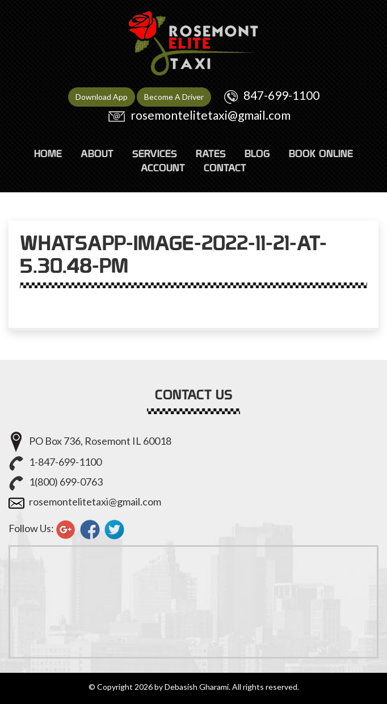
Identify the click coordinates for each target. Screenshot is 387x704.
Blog (257, 153)
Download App (101, 97)
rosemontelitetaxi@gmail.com (211, 115)
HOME (48, 153)
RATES (211, 153)
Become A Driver (174, 97)
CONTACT (225, 168)
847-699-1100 (281, 95)
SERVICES (154, 153)
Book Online (321, 153)
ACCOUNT (163, 168)
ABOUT (97, 153)
